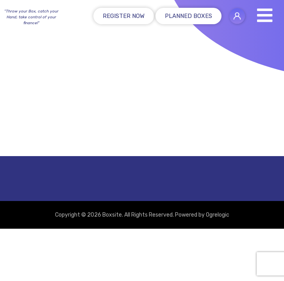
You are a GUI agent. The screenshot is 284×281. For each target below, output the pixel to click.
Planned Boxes (188, 16)
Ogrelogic (217, 215)
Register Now (124, 16)
